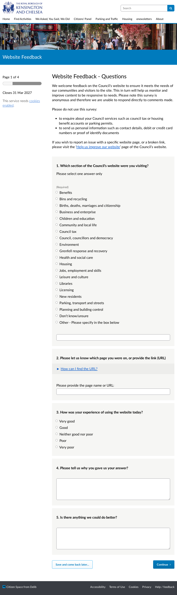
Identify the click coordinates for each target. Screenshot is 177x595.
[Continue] (163, 564)
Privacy (146, 586)
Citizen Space (14, 586)
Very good (65, 421)
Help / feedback (164, 586)
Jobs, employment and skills (78, 270)
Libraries (64, 283)
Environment (67, 244)
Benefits (64, 192)
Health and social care (74, 257)
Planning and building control (79, 309)
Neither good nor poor (74, 434)
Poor (61, 440)
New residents (69, 296)
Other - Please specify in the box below (87, 322)
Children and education (75, 218)
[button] (113, 368)
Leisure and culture (72, 277)
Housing (64, 264)
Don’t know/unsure (72, 316)
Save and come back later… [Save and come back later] (72, 564)
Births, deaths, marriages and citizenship (88, 205)
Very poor (65, 447)
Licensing (65, 290)
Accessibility (97, 586)
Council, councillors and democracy (84, 238)
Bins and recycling (71, 199)
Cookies (133, 586)
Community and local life (76, 225)
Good (62, 427)
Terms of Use (117, 586)
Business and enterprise (76, 212)
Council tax (66, 231)
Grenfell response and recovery (81, 251)
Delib (33, 586)
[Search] (170, 8)
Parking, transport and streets (80, 303)
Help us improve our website (98, 147)
